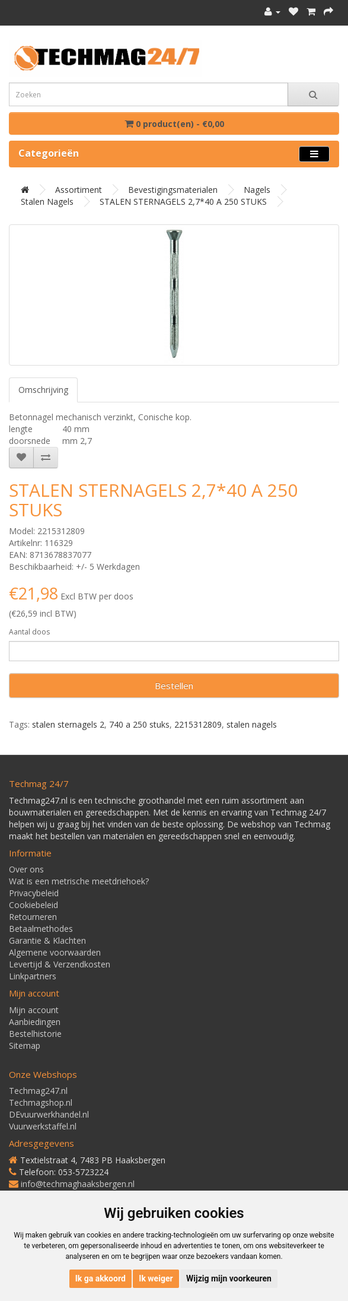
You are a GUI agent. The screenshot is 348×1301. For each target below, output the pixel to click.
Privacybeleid (34, 893)
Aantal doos (29, 632)
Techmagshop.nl (40, 1102)
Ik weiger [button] (156, 1278)
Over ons (26, 869)
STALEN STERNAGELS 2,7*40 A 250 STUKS (183, 201)
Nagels (257, 189)
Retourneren (33, 916)
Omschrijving (43, 389)
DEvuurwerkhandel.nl (49, 1114)
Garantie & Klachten (47, 940)
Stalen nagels (47, 201)
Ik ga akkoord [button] (100, 1278)
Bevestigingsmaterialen (173, 189)
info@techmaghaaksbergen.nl (78, 1183)
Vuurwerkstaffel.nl (42, 1126)
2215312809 (198, 724)
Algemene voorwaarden (55, 952)
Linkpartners (32, 976)
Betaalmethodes (41, 928)
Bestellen (174, 685)
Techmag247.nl (38, 1090)
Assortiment (78, 189)
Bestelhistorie (35, 1033)
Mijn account (34, 1010)
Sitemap (24, 1045)
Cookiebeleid (33, 904)
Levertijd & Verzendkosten (59, 964)
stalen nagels (251, 724)
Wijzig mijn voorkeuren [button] (229, 1278)
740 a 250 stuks (139, 724)
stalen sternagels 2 (68, 724)
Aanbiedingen (34, 1021)
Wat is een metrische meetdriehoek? (79, 881)
